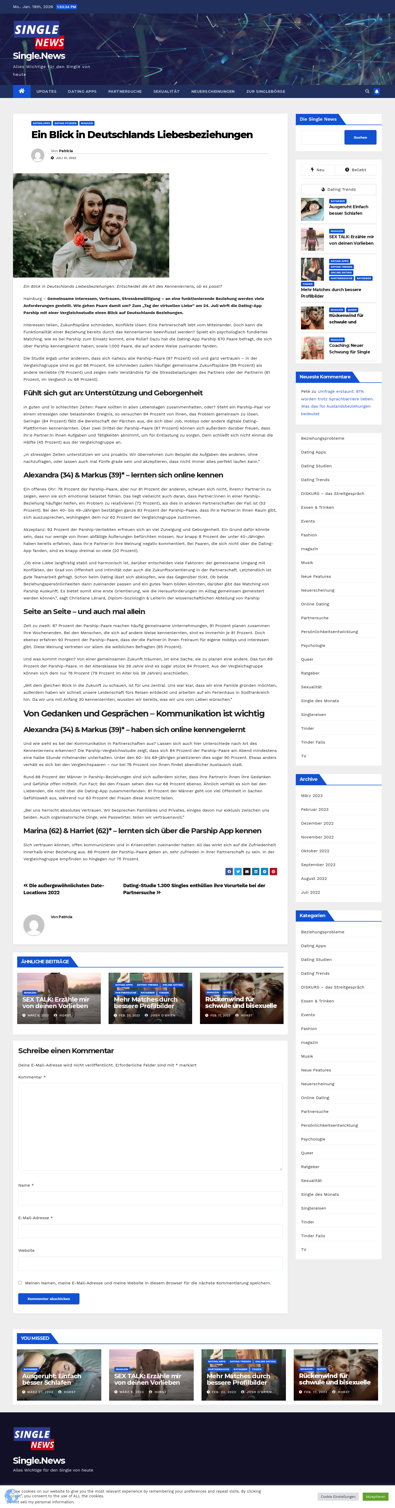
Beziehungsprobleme (322, 438)
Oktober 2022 (315, 850)
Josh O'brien (160, 1015)
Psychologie (313, 645)
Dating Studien (65, 123)
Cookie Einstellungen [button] (338, 1497)
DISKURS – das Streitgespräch (332, 493)
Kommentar (32, 1077)
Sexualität (166, 91)
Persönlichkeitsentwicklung (329, 631)
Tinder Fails (313, 742)
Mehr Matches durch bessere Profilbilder (145, 1003)
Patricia (66, 151)
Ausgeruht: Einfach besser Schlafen (51, 1379)
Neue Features (316, 576)
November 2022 (317, 837)
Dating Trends (147, 984)
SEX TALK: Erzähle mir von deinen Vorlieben (55, 1003)
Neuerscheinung (317, 590)
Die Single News (318, 119)
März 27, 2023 (40, 1392)
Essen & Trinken (317, 507)
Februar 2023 (315, 809)
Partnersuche (125, 91)
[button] (367, 91)
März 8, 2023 (132, 1392)
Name (26, 1185)
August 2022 (314, 878)
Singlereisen (313, 714)
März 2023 (312, 795)
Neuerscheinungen (213, 91)
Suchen (360, 137)
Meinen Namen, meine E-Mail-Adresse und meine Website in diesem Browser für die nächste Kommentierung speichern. (148, 1282)
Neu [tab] (317, 169)
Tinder (164, 992)
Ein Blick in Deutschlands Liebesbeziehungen (142, 134)
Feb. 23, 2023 (224, 1392)
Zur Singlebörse (265, 91)
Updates (46, 91)
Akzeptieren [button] (375, 1497)
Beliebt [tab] (355, 169)
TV (303, 755)
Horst (63, 1015)
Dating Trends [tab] (339, 189)
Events (308, 521)
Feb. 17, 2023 (315, 1392)
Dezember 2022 (317, 823)
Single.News (39, 55)
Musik (307, 562)
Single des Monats (320, 700)
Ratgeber (148, 992)
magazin (87, 123)
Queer (227, 992)
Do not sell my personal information (40, 1502)
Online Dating (172, 984)
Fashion (309, 534)
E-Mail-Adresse (35, 1217)
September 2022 (318, 864)
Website (26, 1250)
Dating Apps (82, 91)
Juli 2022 (310, 892)
